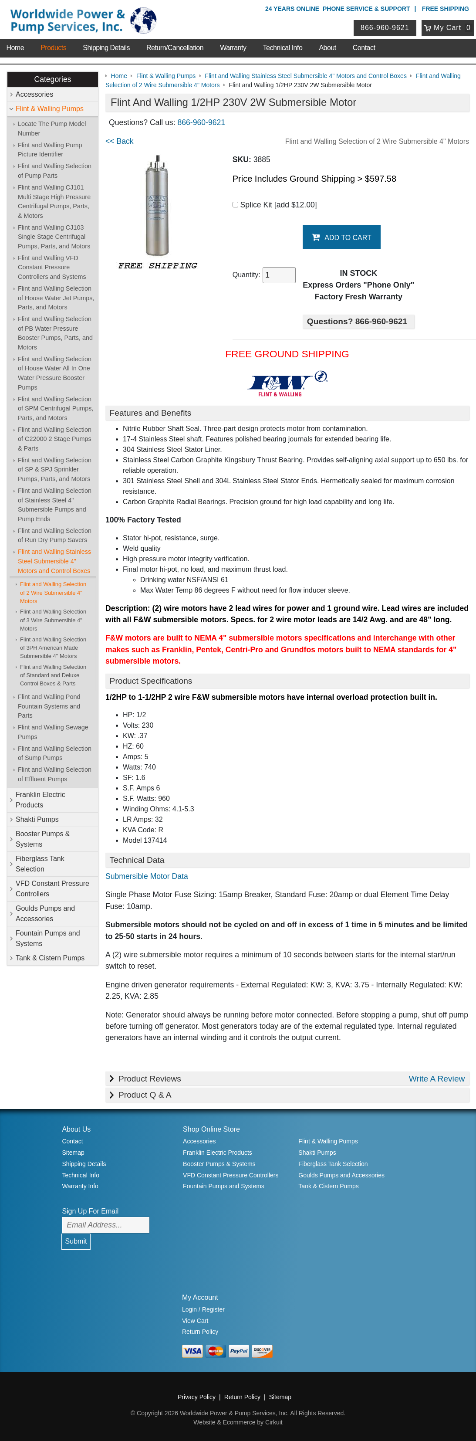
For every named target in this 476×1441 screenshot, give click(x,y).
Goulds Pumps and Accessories (45, 913)
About (327, 47)
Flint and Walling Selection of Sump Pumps (54, 753)
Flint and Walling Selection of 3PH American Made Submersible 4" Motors (53, 648)
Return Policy (200, 1331)
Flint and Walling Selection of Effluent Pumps (54, 774)
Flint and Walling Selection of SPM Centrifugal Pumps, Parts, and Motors (56, 408)
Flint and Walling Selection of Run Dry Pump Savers (54, 535)
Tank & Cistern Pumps (50, 958)
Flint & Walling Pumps (50, 108)
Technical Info (283, 47)
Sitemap (73, 1152)
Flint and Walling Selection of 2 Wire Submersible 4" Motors (53, 592)
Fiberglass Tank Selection (40, 864)
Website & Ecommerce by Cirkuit (237, 1422)
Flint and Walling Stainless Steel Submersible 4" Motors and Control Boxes (54, 561)
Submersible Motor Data (146, 876)
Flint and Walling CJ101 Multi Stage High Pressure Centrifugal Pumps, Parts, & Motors (54, 201)
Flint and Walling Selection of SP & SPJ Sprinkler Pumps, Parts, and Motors (54, 469)
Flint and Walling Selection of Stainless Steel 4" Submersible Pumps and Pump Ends (54, 504)
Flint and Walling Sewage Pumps (53, 732)
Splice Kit (275, 204)
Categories (52, 79)
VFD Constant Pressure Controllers (52, 889)
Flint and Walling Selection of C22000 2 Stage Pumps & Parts (54, 439)
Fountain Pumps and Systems (48, 938)
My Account (200, 1297)
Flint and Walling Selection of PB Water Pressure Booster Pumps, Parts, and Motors (55, 333)
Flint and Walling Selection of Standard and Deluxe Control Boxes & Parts (53, 675)
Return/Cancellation (174, 47)
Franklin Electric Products (40, 800)
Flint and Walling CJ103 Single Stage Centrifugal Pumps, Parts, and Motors (54, 237)
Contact (364, 47)
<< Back (119, 141)
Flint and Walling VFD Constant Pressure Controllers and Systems (52, 267)
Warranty (233, 47)
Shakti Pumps (37, 819)
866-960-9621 (385, 27)
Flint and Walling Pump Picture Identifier (50, 150)
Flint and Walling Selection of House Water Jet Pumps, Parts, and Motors (56, 298)
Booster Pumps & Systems (43, 839)
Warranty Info (80, 1186)
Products (53, 47)
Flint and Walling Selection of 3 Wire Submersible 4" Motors (53, 620)
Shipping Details (106, 47)
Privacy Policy (197, 1397)
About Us (76, 1129)
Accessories (34, 94)
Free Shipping (445, 8)
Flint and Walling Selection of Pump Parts (54, 171)
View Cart (195, 1320)
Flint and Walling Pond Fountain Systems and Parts (49, 706)
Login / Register (203, 1309)
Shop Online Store (211, 1129)
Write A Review (437, 1078)
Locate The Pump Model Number (52, 128)
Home (15, 47)
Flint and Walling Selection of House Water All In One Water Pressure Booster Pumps (54, 373)
